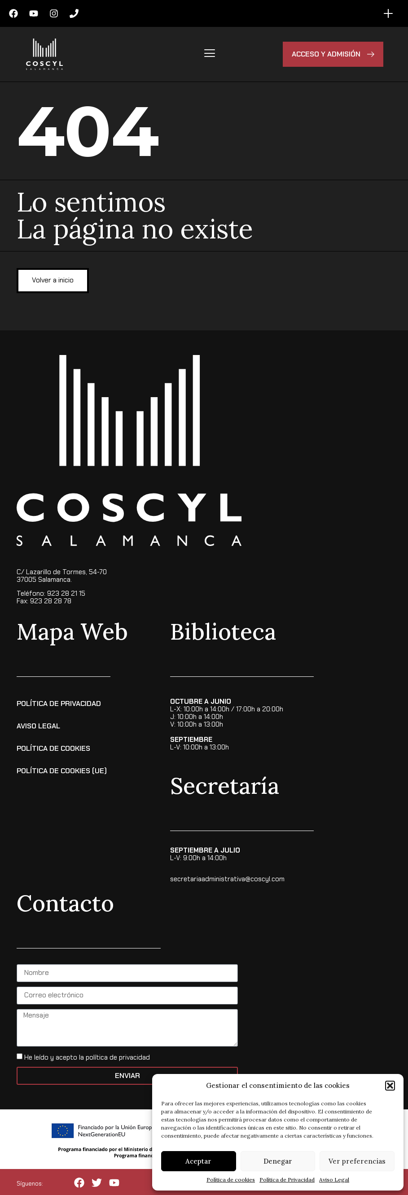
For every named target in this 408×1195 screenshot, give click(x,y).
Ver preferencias (357, 1161)
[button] (390, 1085)
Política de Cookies (53, 748)
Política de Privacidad (287, 1179)
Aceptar (198, 1161)
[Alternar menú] (388, 13)
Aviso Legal (334, 1179)
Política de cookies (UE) (62, 770)
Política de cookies (230, 1179)
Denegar (277, 1161)
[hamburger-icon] (210, 54)
